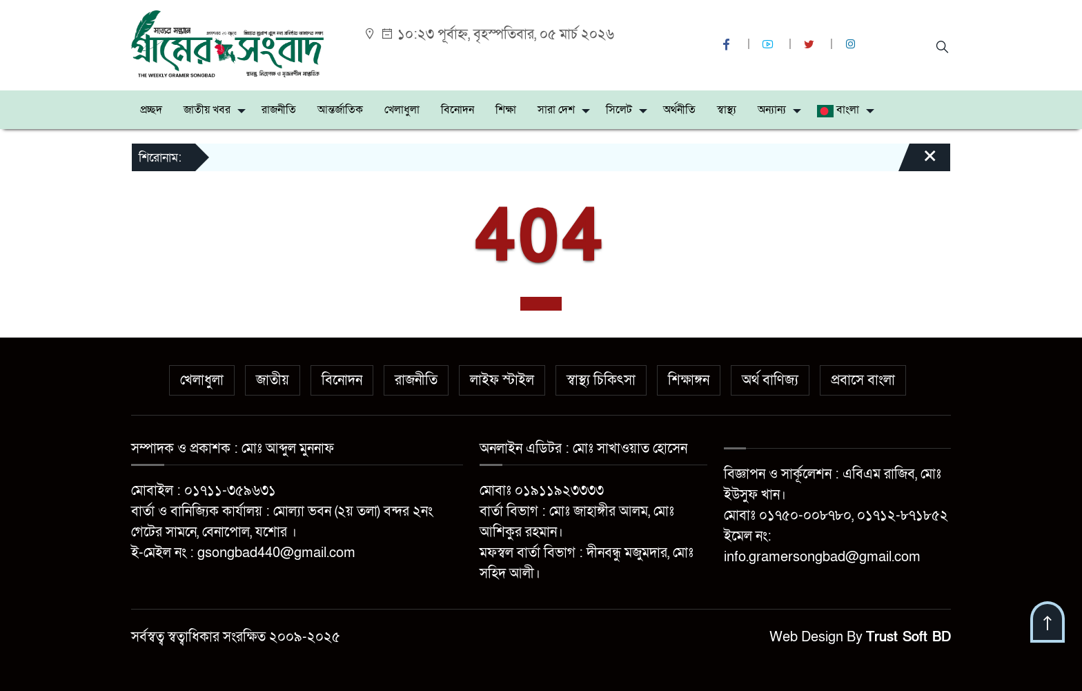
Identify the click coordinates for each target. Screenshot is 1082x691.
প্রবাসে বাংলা (863, 380)
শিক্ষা (505, 109)
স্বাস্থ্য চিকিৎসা (601, 380)
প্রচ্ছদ (151, 109)
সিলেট (619, 109)
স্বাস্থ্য (726, 109)
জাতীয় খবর (207, 109)
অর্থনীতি (679, 109)
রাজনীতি (279, 109)
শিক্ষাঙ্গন (688, 380)
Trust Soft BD (908, 637)
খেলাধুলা (402, 109)
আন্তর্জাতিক (340, 109)
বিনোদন (457, 109)
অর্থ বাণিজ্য (770, 380)
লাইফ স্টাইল (502, 380)
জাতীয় (272, 380)
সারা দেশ (556, 109)
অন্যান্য (772, 109)
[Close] (918, 162)
